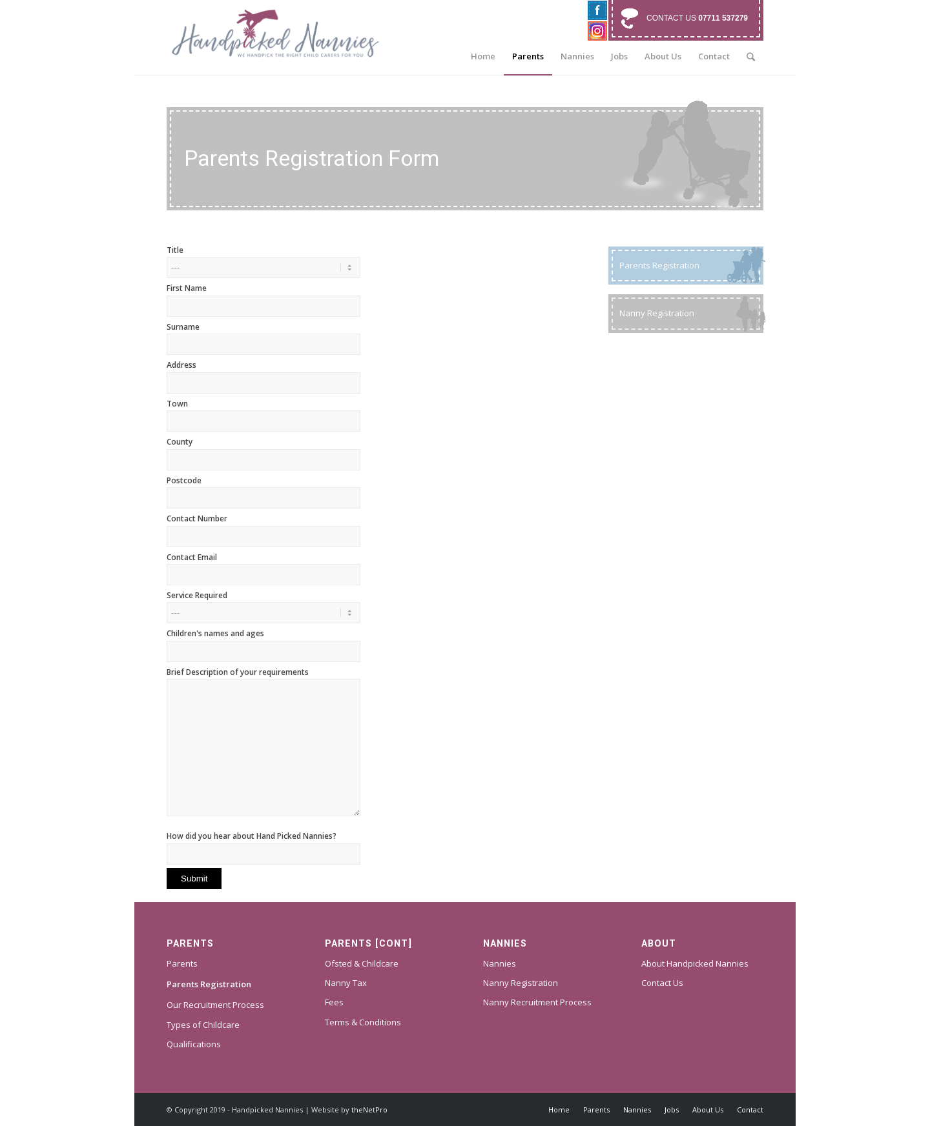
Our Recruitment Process (215, 1004)
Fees (334, 1002)
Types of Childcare (203, 1024)
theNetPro (369, 1109)
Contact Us (662, 983)
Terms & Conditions (363, 1022)
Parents (182, 963)
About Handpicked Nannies (695, 963)
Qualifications (194, 1044)
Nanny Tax (346, 983)
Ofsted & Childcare (361, 963)
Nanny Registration (520, 983)
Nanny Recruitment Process (537, 1002)
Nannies (499, 963)
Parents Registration (209, 984)
